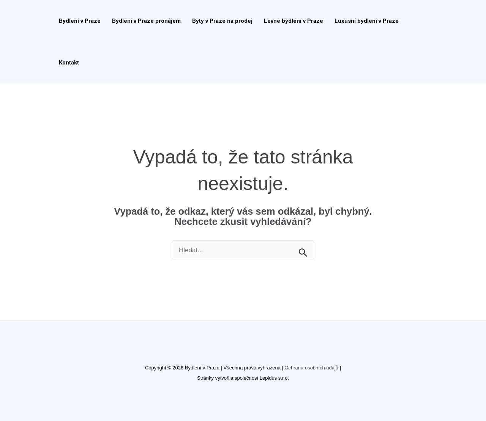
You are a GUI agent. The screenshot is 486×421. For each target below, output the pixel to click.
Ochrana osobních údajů (311, 368)
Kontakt (69, 62)
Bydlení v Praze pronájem (146, 20)
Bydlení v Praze (80, 20)
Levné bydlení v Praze (293, 20)
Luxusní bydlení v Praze (367, 20)
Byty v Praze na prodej (222, 20)
